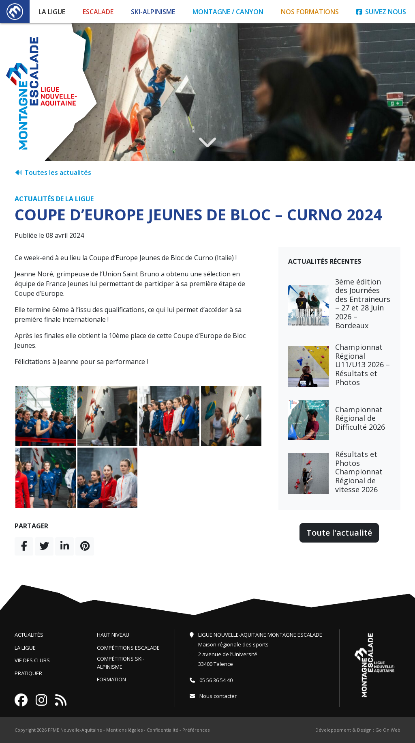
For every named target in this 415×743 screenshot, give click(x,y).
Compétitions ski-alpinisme (120, 662)
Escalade (98, 11)
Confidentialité (162, 730)
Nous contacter (213, 696)
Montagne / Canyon (228, 11)
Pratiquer (28, 673)
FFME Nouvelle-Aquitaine (75, 730)
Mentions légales (124, 730)
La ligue (25, 647)
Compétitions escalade (128, 647)
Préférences (196, 730)
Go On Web (387, 730)
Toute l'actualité (339, 532)
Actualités (29, 634)
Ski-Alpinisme (153, 11)
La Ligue (52, 11)
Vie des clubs (32, 660)
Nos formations (310, 11)
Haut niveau (113, 634)
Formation (111, 679)
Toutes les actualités (53, 172)
